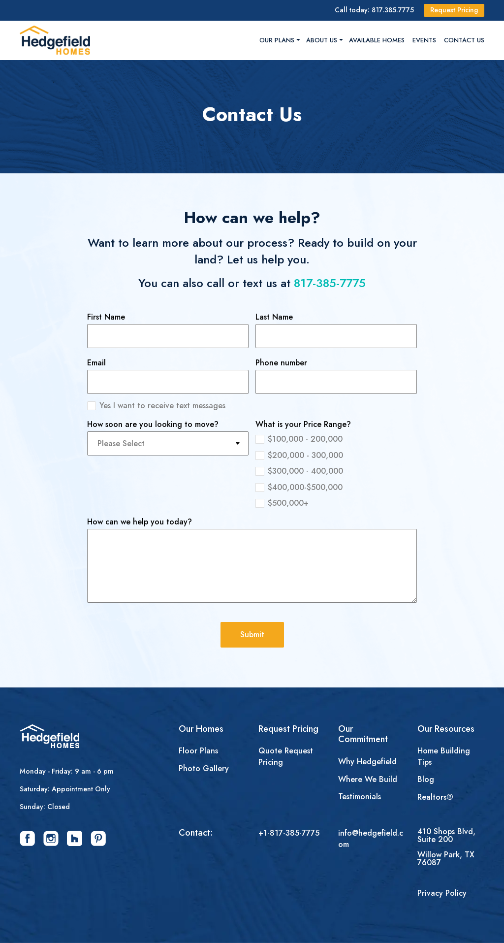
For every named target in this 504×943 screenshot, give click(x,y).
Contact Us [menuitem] (464, 40)
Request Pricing (454, 10)
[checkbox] (336, 470)
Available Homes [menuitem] (377, 40)
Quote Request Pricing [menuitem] (285, 756)
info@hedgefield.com (370, 838)
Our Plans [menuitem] (276, 40)
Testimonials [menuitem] (359, 796)
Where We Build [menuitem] (367, 779)
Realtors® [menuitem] (435, 797)
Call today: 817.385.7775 (374, 10)
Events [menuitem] (424, 40)
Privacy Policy (442, 893)
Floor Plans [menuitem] (198, 751)
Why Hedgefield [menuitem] (367, 761)
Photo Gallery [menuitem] (204, 768)
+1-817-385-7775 (288, 833)
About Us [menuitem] (321, 40)
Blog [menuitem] (425, 779)
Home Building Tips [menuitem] (443, 756)
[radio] (336, 438)
